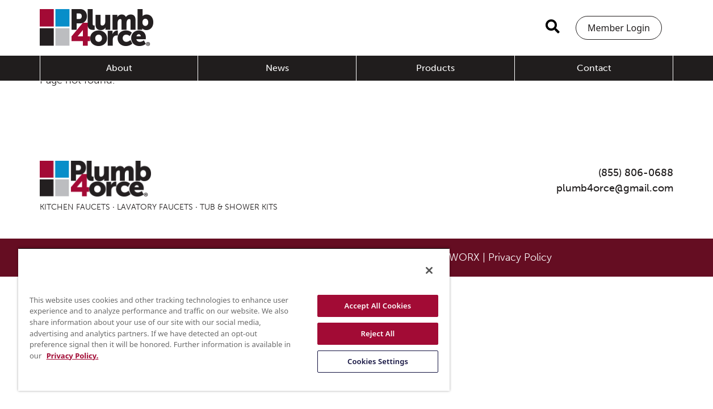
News (277, 67)
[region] (224, 319)
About (119, 67)
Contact (594, 67)
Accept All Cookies (362, 306)
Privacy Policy (520, 257)
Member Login (619, 28)
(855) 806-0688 (635, 172)
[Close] (411, 270)
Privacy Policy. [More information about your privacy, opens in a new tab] (113, 355)
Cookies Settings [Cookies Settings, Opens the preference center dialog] (362, 361)
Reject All (363, 333)
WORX (464, 257)
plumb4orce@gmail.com (614, 188)
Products (435, 67)
